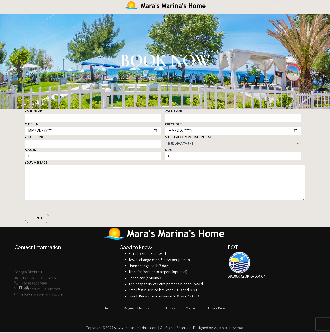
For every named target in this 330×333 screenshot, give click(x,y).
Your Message (165, 180)
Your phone (93, 140)
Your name (93, 115)
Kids (233, 153)
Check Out (233, 128)
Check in (93, 128)
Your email (233, 115)
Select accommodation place (233, 140)
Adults (93, 153)
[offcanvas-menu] (297, 5)
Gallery (30, 11)
